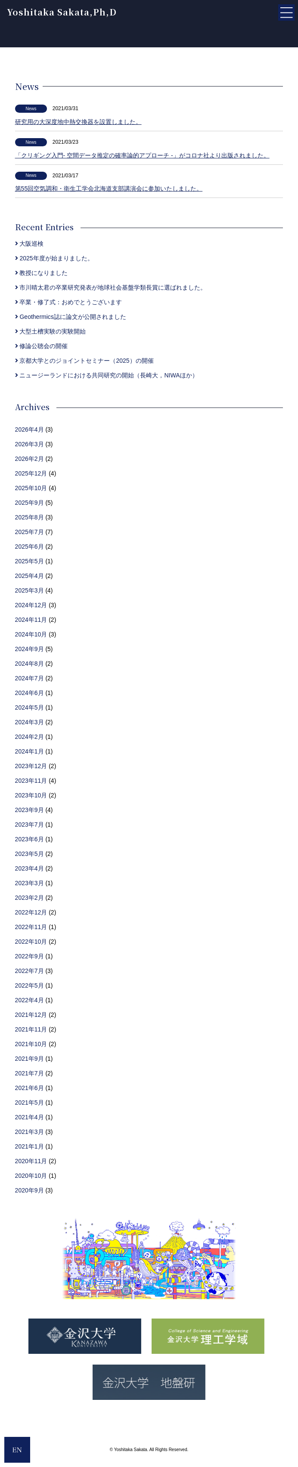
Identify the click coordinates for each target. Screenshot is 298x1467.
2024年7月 (29, 678)
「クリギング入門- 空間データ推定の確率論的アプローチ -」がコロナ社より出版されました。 (142, 155)
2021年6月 (29, 1087)
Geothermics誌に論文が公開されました (70, 316)
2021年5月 (29, 1102)
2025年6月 (29, 546)
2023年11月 (31, 780)
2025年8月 (29, 517)
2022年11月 (31, 926)
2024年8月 (29, 663)
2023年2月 (29, 897)
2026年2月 (29, 458)
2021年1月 (29, 1146)
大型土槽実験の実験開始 (50, 331)
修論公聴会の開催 (41, 346)
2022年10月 (31, 941)
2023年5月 (29, 853)
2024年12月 (31, 605)
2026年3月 (29, 444)
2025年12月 (31, 473)
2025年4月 (29, 575)
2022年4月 (29, 1000)
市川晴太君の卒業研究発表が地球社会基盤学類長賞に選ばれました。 (111, 287)
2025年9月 (29, 502)
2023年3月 (29, 883)
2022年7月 (29, 970)
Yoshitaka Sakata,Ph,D (62, 12)
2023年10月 (31, 795)
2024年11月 (31, 619)
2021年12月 (31, 1014)
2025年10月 (31, 488)
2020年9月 (29, 1190)
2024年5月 (29, 707)
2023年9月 (29, 809)
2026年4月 (29, 429)
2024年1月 (29, 751)
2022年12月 (31, 912)
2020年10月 (31, 1175)
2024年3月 (29, 722)
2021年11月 (31, 1029)
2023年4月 (29, 868)
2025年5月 (29, 561)
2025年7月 (29, 531)
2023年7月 (29, 824)
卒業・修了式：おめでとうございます (68, 302)
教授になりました (41, 272)
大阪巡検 (29, 243)
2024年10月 (31, 634)
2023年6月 (29, 839)
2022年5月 (29, 985)
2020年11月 (31, 1161)
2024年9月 (29, 648)
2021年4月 (29, 1117)
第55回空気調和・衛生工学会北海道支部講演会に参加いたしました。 (109, 188)
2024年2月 (29, 736)
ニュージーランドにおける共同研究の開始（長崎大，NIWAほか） (106, 375)
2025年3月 (29, 590)
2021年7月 (29, 1073)
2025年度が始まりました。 (54, 258)
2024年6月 (29, 692)
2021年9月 (29, 1058)
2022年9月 (29, 956)
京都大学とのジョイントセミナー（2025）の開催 (84, 360)
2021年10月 (31, 1044)
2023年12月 (31, 766)
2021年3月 (29, 1131)
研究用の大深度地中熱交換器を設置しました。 (78, 121)
